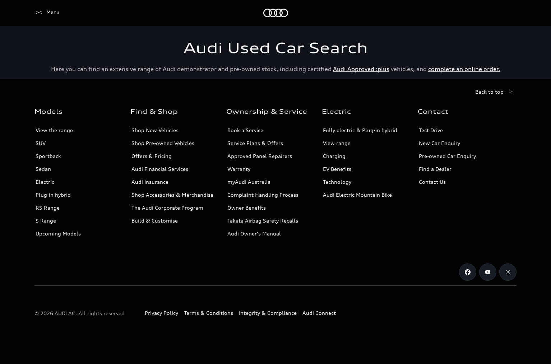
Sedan (43, 169)
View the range (54, 130)
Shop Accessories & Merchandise (172, 195)
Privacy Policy (161, 313)
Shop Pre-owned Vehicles (162, 143)
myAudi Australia (248, 182)
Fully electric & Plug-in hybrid (360, 130)
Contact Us (432, 182)
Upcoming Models (58, 233)
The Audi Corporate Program (167, 208)
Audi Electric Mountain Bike (357, 195)
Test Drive (431, 130)
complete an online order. (464, 69)
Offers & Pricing (151, 156)
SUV (41, 143)
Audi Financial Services (159, 169)
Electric (45, 182)
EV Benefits (337, 169)
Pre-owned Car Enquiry (447, 156)
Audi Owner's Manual (254, 233)
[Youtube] (487, 272)
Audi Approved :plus (361, 69)
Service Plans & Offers (255, 143)
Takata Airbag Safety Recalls (262, 221)
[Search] (508, 13)
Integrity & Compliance (268, 313)
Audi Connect (319, 313)
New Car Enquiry (439, 143)
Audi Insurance (149, 182)
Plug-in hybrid (53, 195)
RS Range (48, 208)
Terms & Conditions (208, 313)
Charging (334, 156)
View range (337, 143)
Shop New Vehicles (155, 130)
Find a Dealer (435, 169)
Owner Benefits (246, 208)
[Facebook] (467, 272)
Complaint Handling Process (262, 195)
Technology (337, 182)
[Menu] (46, 13)
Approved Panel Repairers (259, 156)
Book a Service (245, 130)
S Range (46, 221)
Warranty (238, 169)
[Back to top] (496, 92)
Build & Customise (154, 221)
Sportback (48, 156)
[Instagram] (508, 272)
